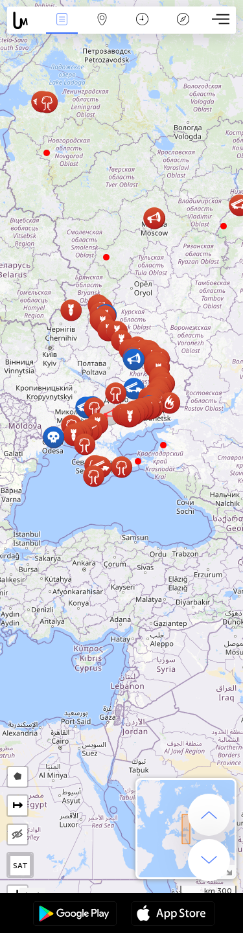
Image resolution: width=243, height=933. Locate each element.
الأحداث (61, 20)
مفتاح (182, 20)
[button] (138, 461)
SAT (20, 865)
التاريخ (142, 20)
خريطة (102, 20)
